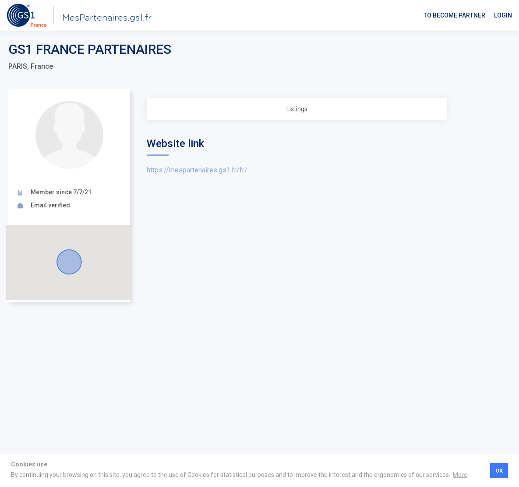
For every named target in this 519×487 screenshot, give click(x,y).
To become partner (454, 15)
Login (503, 15)
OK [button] (499, 470)
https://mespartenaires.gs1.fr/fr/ (197, 170)
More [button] (460, 474)
